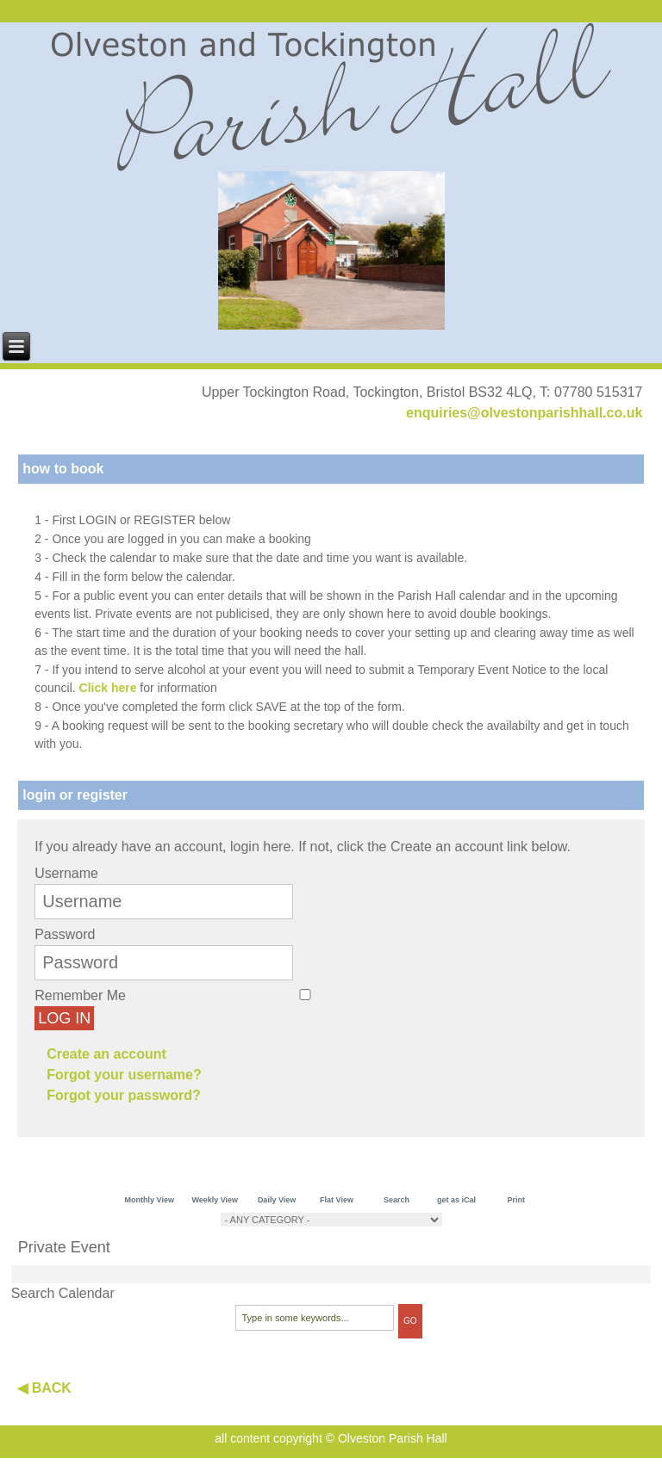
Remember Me (80, 995)
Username (66, 873)
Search (396, 1200)
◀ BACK (44, 1388)
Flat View (336, 1200)
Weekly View (214, 1200)
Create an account (106, 1054)
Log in (64, 1018)
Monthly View (149, 1200)
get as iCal (456, 1200)
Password (64, 934)
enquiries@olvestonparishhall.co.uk (524, 412)
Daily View (277, 1200)
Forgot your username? (124, 1074)
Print (517, 1200)
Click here (108, 688)
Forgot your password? (124, 1095)
